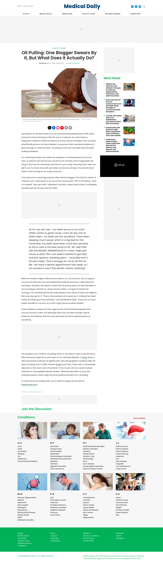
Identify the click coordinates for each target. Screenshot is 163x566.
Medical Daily (82, 6)
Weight (119, 507)
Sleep (85, 515)
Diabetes (54, 461)
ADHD (20, 449)
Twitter (118, 536)
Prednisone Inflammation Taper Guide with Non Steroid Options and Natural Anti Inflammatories (113, 145)
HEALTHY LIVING (88, 14)
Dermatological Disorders (60, 456)
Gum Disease (88, 464)
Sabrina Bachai (73, 63)
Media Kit (87, 533)
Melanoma (22, 502)
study (84, 357)
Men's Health (23, 505)
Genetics (86, 451)
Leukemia (120, 456)
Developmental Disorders (60, 459)
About (52, 533)
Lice (117, 459)
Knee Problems (122, 451)
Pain (52, 497)
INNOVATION (67, 14)
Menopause (22, 510)
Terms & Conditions (91, 536)
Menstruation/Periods (26, 512)
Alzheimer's (22, 459)
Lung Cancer (121, 469)
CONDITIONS (135, 14)
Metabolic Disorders (26, 520)
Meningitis (22, 507)
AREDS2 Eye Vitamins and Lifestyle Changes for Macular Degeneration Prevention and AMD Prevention (113, 90)
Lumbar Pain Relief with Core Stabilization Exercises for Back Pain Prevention (113, 120)
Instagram (120, 538)
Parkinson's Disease (58, 507)
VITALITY (26, 14)
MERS (20, 517)
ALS (19, 456)
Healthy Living (59, 48)
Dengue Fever (56, 449)
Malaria (21, 500)
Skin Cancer (88, 512)
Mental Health (23, 515)
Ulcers (118, 497)
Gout (85, 461)
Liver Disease (121, 461)
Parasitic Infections (58, 505)
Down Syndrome (57, 469)
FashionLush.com (29, 384)
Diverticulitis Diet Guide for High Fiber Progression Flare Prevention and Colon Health (113, 131)
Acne (20, 446)
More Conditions (139, 418)
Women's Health (122, 510)
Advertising (55, 541)
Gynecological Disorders (93, 466)
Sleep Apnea (88, 517)
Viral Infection (121, 505)
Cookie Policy (88, 541)
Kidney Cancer (122, 446)
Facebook (120, 533)
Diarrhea (53, 464)
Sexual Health (88, 507)
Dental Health (56, 451)
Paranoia (54, 502)
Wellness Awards (112, 14)
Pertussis (54, 512)
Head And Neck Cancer (92, 469)
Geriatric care (88, 456)
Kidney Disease (122, 449)
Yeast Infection (122, 512)
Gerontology (88, 459)
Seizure (86, 502)
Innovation (22, 538)
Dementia (54, 446)
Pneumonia (55, 515)
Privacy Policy (88, 538)
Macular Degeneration (27, 497)
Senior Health (88, 505)
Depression (55, 454)
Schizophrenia (89, 497)
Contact (53, 536)
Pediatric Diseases (57, 510)
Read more (136, 558)
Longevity (120, 464)
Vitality (20, 533)
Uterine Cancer (122, 500)
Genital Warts (88, 454)
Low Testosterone (123, 466)
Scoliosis (86, 500)
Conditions (26, 417)
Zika (117, 515)
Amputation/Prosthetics (27, 461)
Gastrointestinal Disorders (93, 446)
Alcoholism (22, 451)
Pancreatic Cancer (58, 500)
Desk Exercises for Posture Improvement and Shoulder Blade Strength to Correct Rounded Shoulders (113, 106)
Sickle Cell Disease (90, 510)
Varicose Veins (122, 502)
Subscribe (54, 538)
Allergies (21, 454)
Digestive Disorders (58, 466)
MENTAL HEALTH (46, 14)
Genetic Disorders (90, 449)
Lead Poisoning (122, 454)
